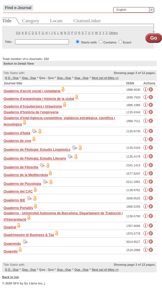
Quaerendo (12, 244)
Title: (8, 41)
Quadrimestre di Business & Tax (29, 235)
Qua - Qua (29, 77)
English (121, 9)
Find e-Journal (18, 8)
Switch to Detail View (18, 63)
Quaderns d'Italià (17, 133)
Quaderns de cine (17, 141)
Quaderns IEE (14, 200)
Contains (109, 42)
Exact (127, 42)
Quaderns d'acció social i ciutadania (32, 91)
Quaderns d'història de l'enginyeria (31, 112)
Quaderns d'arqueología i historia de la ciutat (39, 99)
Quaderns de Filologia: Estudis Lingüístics (37, 150)
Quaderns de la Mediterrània (26, 175)
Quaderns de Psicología (22, 184)
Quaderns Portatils (18, 208)
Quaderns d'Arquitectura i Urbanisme (33, 106)
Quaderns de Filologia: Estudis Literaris (35, 158)
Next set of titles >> (105, 77)
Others (113, 32)
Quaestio (11, 251)
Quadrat (10, 227)
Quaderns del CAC (18, 191)
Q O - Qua (12, 77)
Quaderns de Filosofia (21, 167)
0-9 (18, 32)
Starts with (89, 42)
